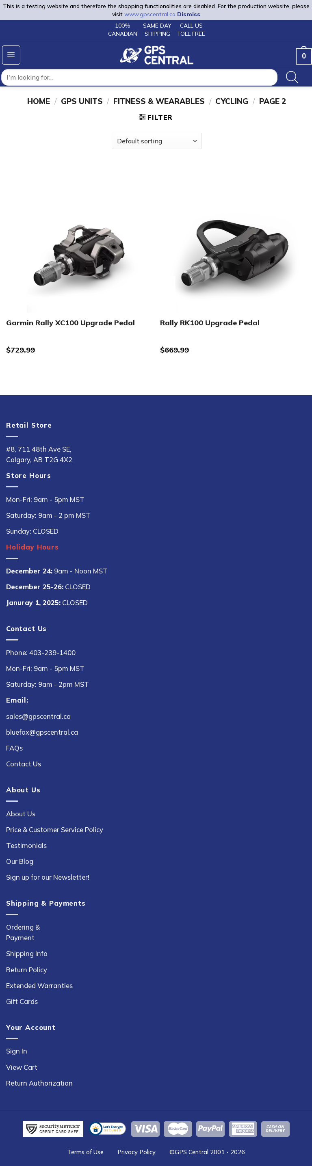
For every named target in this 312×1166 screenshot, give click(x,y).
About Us (20, 813)
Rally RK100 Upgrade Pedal (210, 322)
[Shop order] (157, 141)
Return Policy (26, 969)
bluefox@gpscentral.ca (42, 732)
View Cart (21, 1067)
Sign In (16, 1051)
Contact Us (23, 763)
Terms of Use (85, 1152)
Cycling (231, 101)
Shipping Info (27, 953)
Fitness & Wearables (159, 101)
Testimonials (26, 845)
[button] (11, 55)
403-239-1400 (52, 652)
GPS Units (82, 101)
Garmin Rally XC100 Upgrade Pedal (70, 322)
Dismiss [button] (188, 14)
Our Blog (19, 861)
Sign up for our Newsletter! (47, 877)
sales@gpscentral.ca (38, 716)
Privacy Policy (136, 1152)
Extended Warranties (39, 985)
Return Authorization (39, 1083)
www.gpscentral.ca (150, 14)
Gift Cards (22, 1001)
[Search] (292, 77)
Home (38, 101)
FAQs (14, 748)
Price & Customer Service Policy (54, 829)
